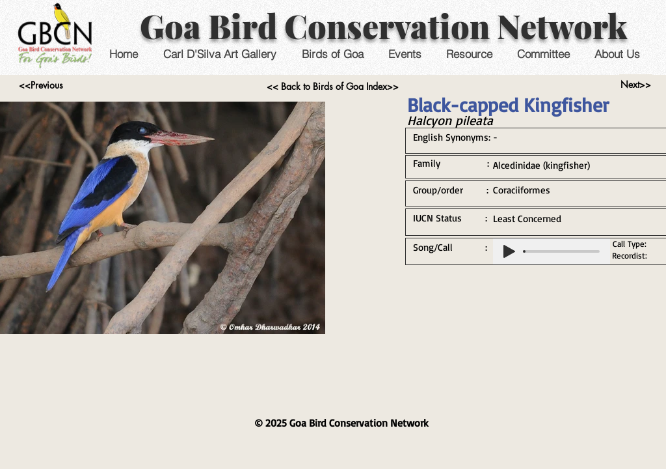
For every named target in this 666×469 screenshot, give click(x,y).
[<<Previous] (40, 85)
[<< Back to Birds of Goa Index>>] (332, 86)
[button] (404, 54)
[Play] (509, 251)
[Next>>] (635, 84)
